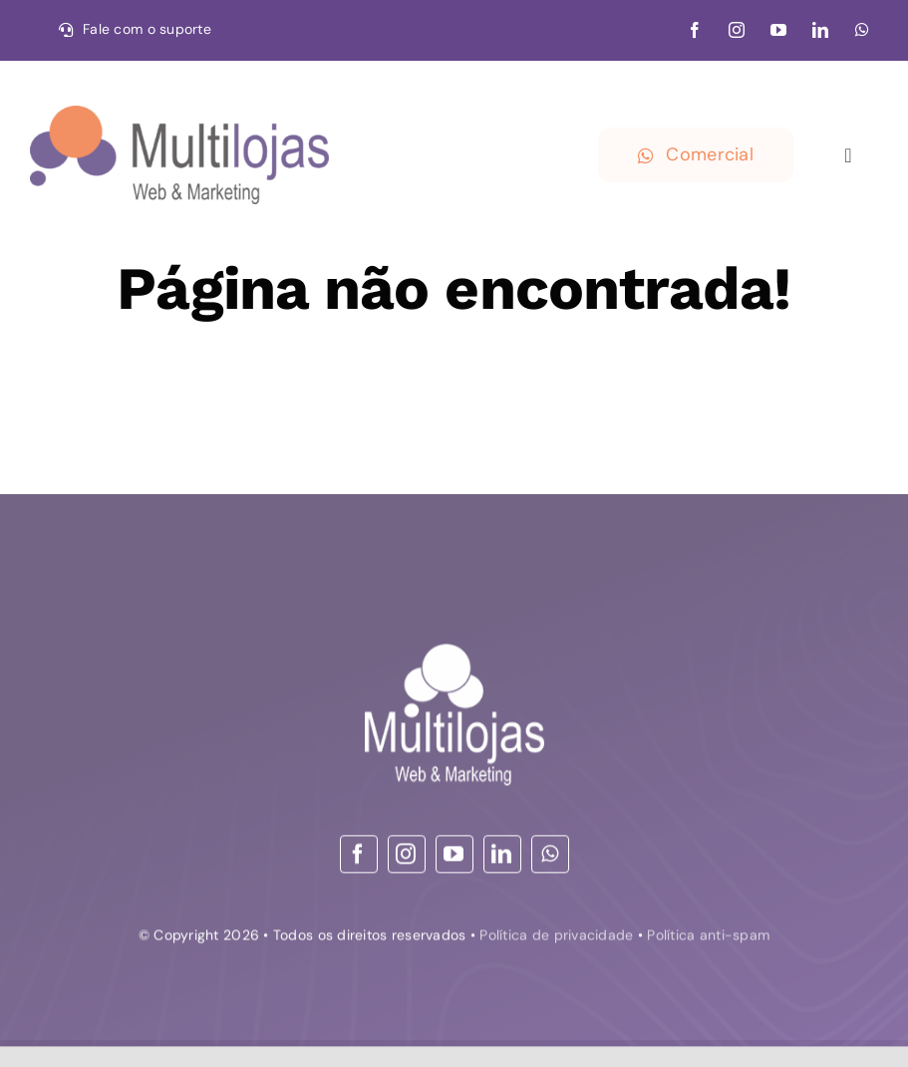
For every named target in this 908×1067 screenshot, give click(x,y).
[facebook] (695, 30)
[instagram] (737, 30)
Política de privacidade (556, 937)
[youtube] (778, 30)
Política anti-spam (708, 937)
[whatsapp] (862, 30)
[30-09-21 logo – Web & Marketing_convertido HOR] (179, 115)
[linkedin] (820, 30)
